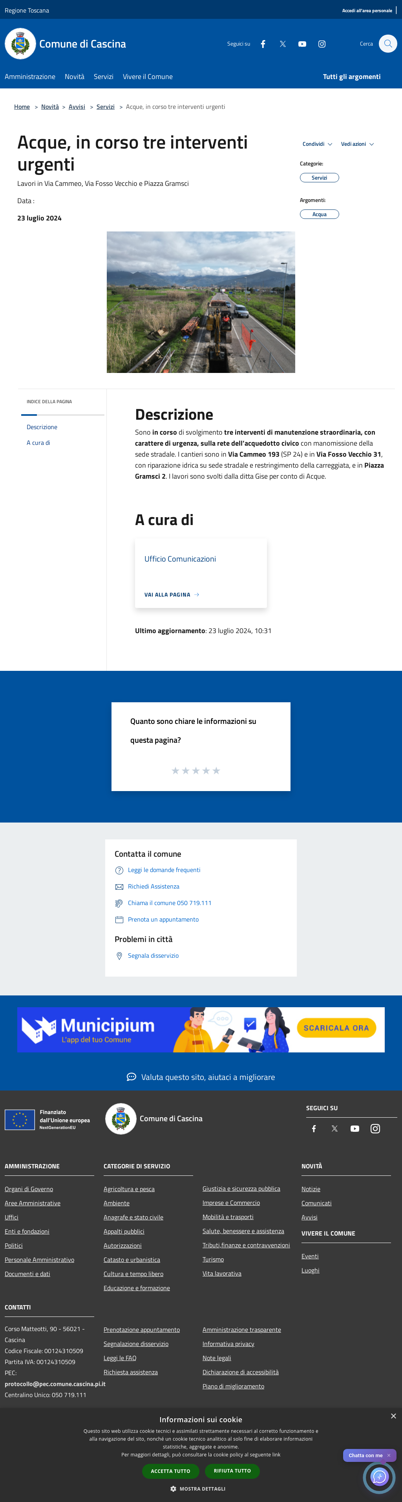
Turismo (213, 1259)
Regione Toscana (27, 10)
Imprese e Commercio (231, 1202)
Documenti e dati (27, 1273)
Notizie (311, 1189)
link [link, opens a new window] (276, 1454)
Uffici (11, 1217)
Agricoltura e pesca (129, 1189)
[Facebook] (259, 43)
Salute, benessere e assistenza (243, 1231)
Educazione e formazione (137, 1288)
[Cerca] (387, 43)
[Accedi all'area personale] (367, 11)
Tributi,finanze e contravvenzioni (246, 1245)
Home (22, 106)
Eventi (310, 1256)
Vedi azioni (358, 144)
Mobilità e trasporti (228, 1216)
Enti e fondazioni (27, 1231)
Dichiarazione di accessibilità (241, 1372)
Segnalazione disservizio (136, 1343)
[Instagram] (318, 43)
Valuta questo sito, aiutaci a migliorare (201, 1076)
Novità (50, 106)
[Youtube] (298, 43)
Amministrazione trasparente (242, 1329)
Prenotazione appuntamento (142, 1329)
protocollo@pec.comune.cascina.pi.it (55, 1383)
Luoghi (311, 1270)
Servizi (106, 106)
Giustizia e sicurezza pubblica (241, 1188)
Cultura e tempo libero (133, 1273)
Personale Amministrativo (39, 1259)
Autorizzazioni (123, 1245)
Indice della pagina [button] (49, 401)
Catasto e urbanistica (132, 1259)
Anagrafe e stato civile (133, 1217)
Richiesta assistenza (131, 1372)
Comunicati (317, 1203)
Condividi (319, 144)
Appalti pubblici (124, 1231)
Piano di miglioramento (233, 1386)
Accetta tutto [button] (170, 1471)
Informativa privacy (228, 1343)
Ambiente (117, 1203)
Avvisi (77, 106)
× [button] (393, 1416)
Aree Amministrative (32, 1203)
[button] (201, 1489)
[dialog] (201, 1455)
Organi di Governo (29, 1189)
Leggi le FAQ (120, 1357)
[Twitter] (279, 43)
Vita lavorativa (222, 1273)
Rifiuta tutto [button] (232, 1470)
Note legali (217, 1357)
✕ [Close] (389, 1455)
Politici (14, 1245)
